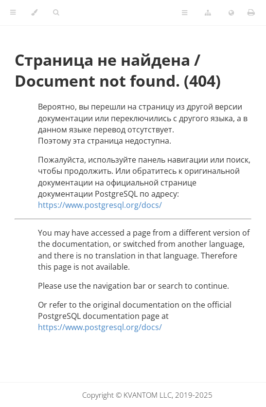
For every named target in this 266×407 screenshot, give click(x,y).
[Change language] (231, 13)
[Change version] (208, 13)
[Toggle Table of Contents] (12, 12)
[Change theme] (34, 12)
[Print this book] (251, 12)
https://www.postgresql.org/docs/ (100, 205)
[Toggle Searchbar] (56, 12)
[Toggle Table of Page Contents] (184, 13)
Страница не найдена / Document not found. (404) (118, 70)
